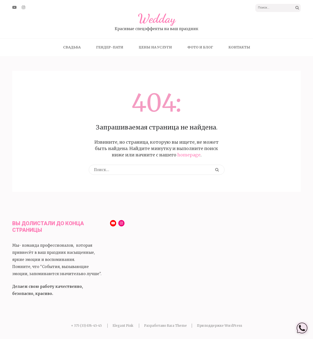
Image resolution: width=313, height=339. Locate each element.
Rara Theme (177, 326)
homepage (189, 155)
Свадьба (72, 47)
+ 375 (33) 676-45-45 (86, 326)
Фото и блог (200, 47)
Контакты (239, 47)
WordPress (233, 326)
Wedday (157, 18)
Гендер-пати (109, 47)
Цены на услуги (155, 47)
